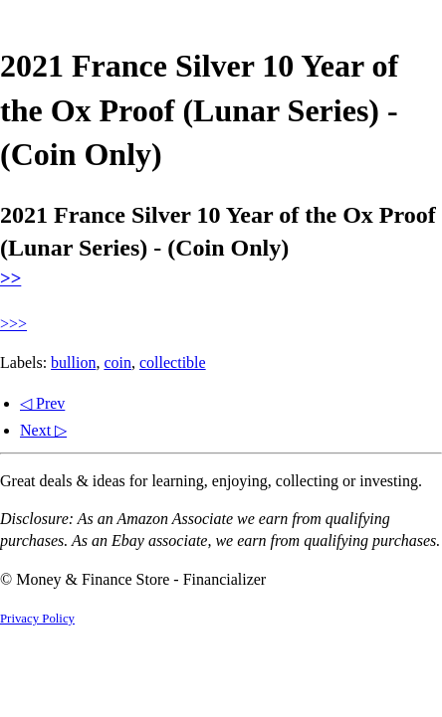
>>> (13, 323)
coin (117, 362)
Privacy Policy (37, 619)
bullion (73, 362)
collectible (172, 362)
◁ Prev (42, 403)
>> (10, 278)
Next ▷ (43, 430)
